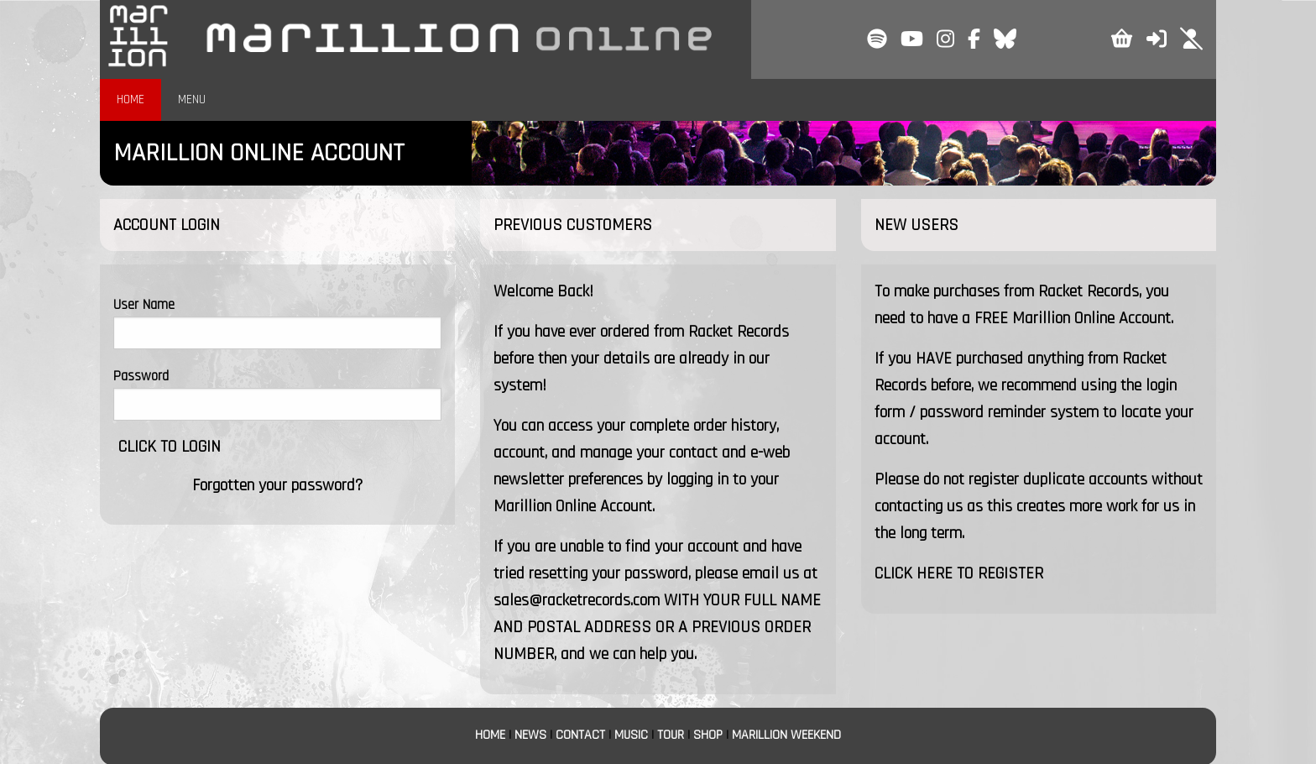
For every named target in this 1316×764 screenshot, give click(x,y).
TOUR (670, 735)
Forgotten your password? (277, 485)
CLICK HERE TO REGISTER (959, 573)
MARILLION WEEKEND (786, 735)
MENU (192, 99)
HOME (130, 99)
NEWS (530, 735)
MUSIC (631, 735)
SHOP (708, 735)
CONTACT (580, 735)
